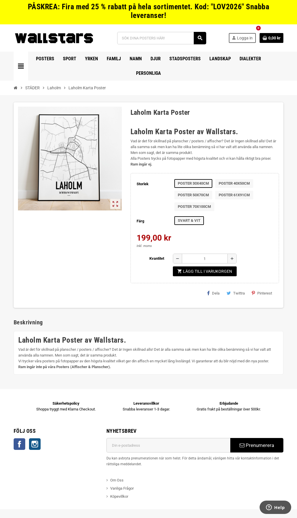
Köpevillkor (119, 496)
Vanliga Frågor (122, 488)
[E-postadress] (168, 445)
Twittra (236, 293)
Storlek (142, 184)
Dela (213, 293)
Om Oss (117, 480)
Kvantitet (156, 258)
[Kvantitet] (205, 258)
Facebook (19, 444)
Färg (140, 221)
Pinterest (262, 293)
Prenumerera (257, 445)
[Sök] (161, 38)
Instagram (35, 444)
